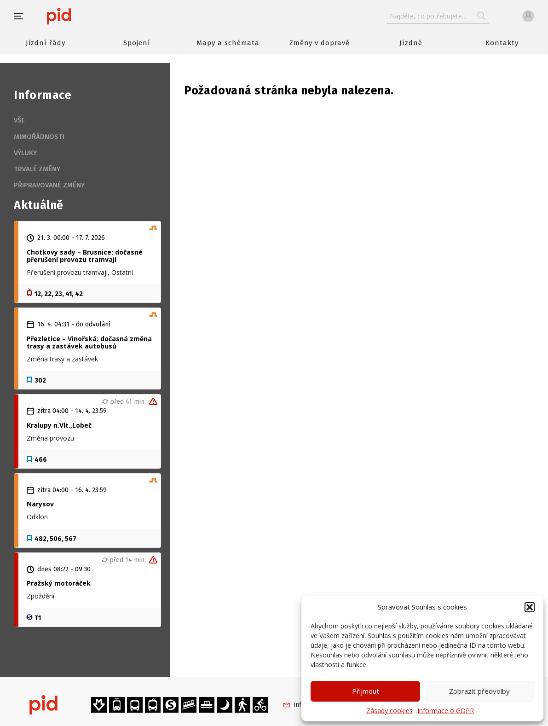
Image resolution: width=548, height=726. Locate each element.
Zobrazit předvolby (479, 691)
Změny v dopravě (319, 43)
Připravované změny (49, 185)
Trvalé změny (37, 169)
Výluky (25, 153)
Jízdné (410, 43)
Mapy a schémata (228, 43)
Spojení (136, 43)
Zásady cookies (389, 710)
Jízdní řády (45, 43)
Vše (19, 120)
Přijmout (365, 691)
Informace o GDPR (445, 710)
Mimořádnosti (39, 137)
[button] (529, 607)
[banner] (86, 16)
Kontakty (502, 43)
